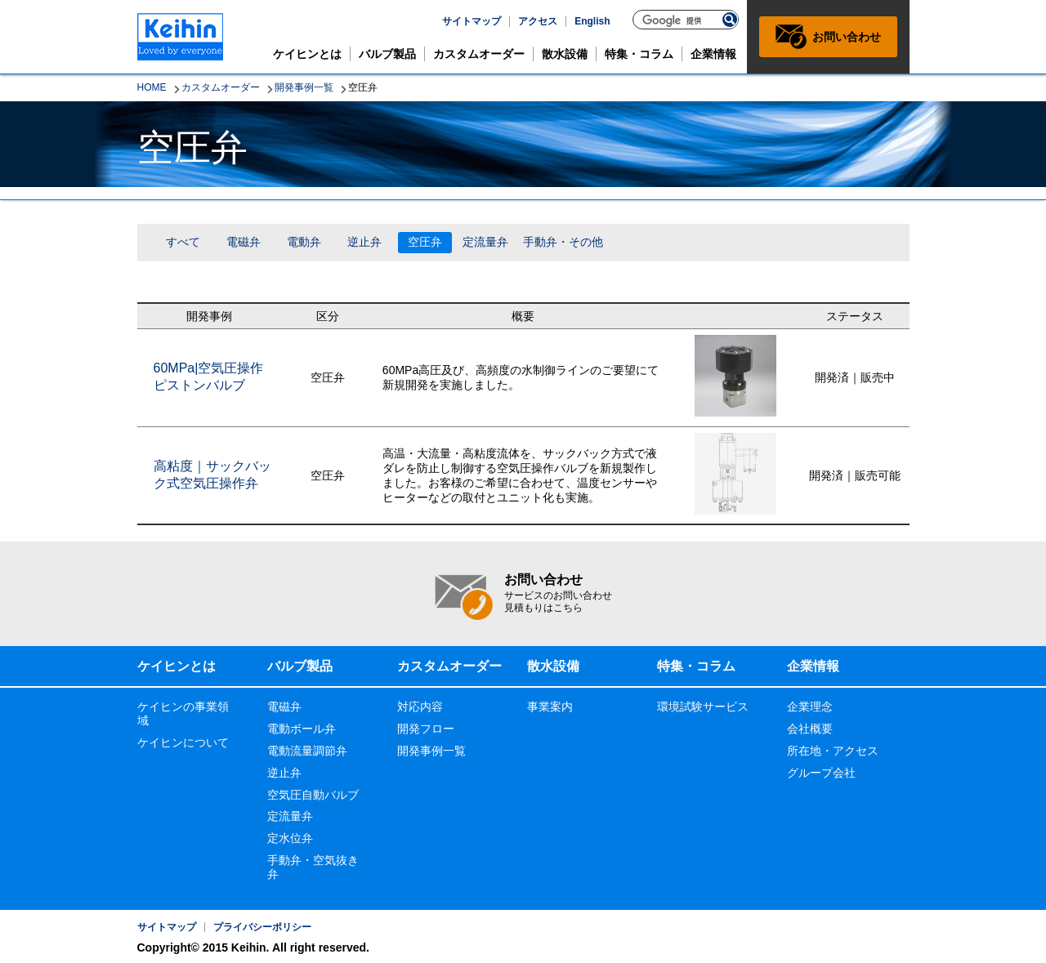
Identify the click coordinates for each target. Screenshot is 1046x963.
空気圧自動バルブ (313, 794)
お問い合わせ (846, 36)
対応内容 (420, 706)
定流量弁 (485, 241)
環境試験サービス (703, 706)
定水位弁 (290, 838)
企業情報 (713, 53)
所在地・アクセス (832, 750)
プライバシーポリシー (262, 927)
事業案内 (550, 706)
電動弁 (304, 241)
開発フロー (425, 728)
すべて (183, 241)
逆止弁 (364, 241)
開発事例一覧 (304, 87)
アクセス (537, 21)
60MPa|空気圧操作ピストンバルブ (209, 376)
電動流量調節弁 (307, 750)
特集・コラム (639, 53)
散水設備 (565, 53)
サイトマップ (471, 21)
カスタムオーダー (479, 53)
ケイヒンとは (307, 53)
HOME (152, 87)
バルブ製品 (387, 53)
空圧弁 (425, 241)
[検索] (678, 20)
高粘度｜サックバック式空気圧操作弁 (212, 474)
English (592, 21)
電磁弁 (243, 241)
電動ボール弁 (301, 728)
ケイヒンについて (183, 742)
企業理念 (810, 706)
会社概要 (810, 728)
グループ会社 (821, 772)
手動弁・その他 (563, 241)
